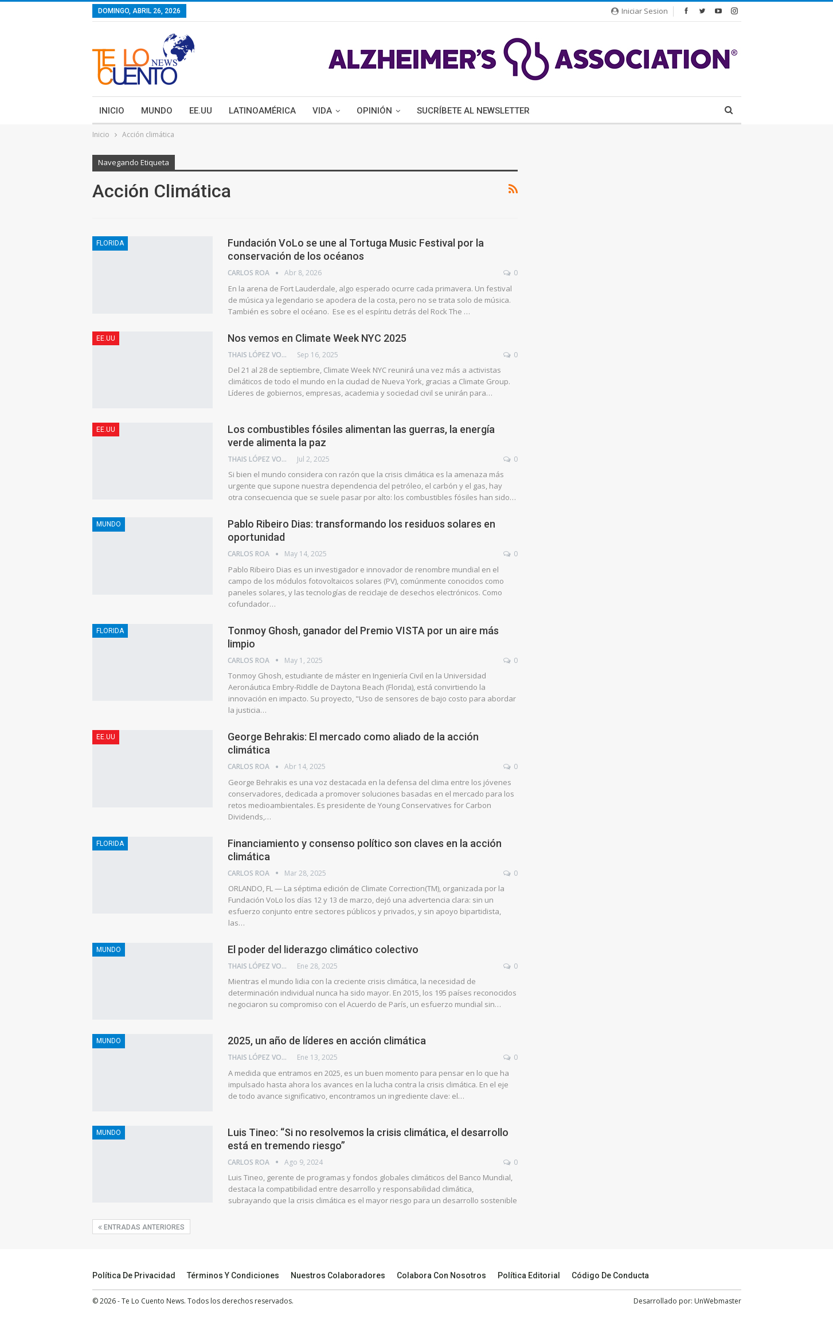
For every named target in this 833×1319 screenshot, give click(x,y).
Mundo (157, 111)
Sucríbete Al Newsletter (473, 111)
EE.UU (200, 111)
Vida (322, 111)
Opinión (374, 111)
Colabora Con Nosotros (441, 1275)
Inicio (111, 111)
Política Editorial (529, 1275)
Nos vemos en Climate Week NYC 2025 (317, 338)
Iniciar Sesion (639, 11)
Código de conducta (610, 1275)
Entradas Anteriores (141, 1227)
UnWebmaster (717, 1301)
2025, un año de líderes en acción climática (327, 1041)
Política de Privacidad (133, 1275)
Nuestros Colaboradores (338, 1275)
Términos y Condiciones (233, 1275)
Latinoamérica (262, 111)
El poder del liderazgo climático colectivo (323, 949)
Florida (110, 243)
